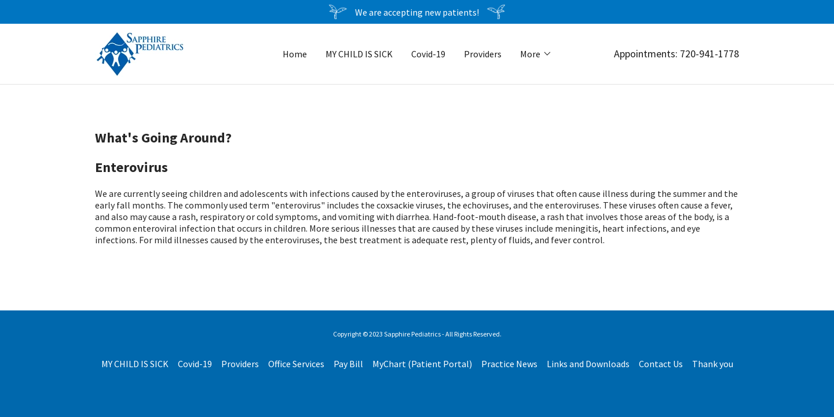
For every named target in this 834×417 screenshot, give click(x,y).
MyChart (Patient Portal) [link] (422, 364)
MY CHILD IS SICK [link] (359, 54)
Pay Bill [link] (348, 364)
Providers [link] (483, 54)
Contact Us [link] (661, 364)
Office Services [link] (296, 364)
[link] (140, 52)
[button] (536, 54)
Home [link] (295, 54)
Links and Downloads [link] (588, 364)
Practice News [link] (509, 364)
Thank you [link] (712, 364)
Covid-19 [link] (428, 54)
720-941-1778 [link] (709, 53)
